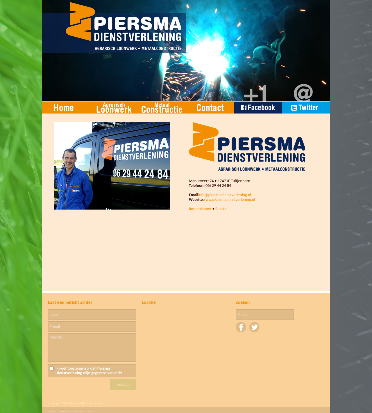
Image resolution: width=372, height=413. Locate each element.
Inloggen (52, 411)
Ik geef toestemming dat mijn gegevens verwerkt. (89, 370)
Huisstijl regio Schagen (81, 411)
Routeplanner (200, 208)
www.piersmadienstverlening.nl (229, 199)
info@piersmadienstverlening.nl (224, 194)
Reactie (221, 208)
